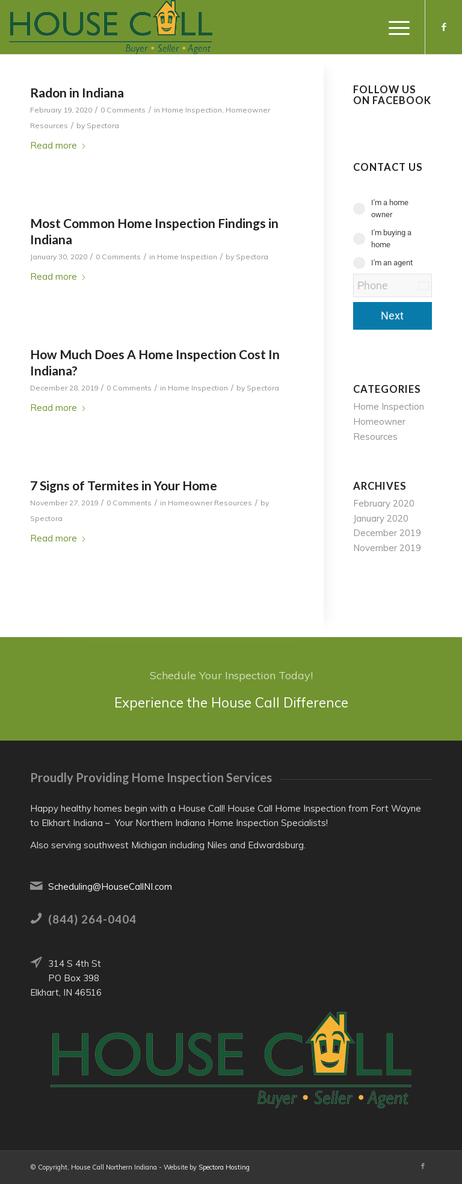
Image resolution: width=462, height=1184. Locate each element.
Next (392, 315)
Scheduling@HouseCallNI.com (110, 886)
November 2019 (387, 547)
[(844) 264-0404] (36, 918)
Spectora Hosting (224, 1167)
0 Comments (123, 109)
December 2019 (387, 532)
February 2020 (383, 503)
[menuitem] (393, 27)
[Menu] (393, 27)
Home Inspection (192, 109)
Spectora (103, 125)
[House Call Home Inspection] (110, 27)
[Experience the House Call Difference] (231, 689)
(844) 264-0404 (92, 919)
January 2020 (380, 518)
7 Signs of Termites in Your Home (123, 485)
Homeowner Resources (210, 502)
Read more (58, 145)
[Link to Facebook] (444, 27)
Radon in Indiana (77, 92)
